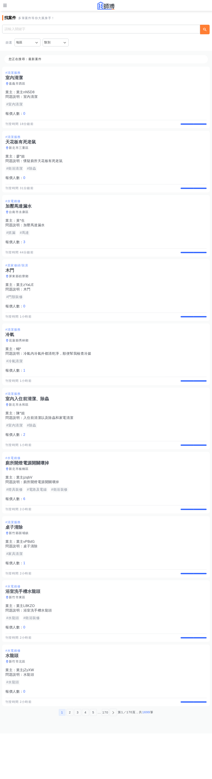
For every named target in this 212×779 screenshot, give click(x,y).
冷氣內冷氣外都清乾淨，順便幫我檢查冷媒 (57, 372)
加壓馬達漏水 (34, 234)
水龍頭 (28, 715)
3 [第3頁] (78, 758)
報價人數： (15, 113)
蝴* (18, 367)
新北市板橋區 (19, 496)
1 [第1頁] (62, 758)
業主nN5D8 (25, 92)
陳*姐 (20, 436)
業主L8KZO (25, 642)
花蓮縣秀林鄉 (19, 358)
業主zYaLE (25, 298)
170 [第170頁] (105, 758)
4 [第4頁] (85, 758)
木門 (27, 303)
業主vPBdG (25, 573)
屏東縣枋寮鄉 (19, 290)
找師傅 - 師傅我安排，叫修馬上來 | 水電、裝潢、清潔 (106, 6)
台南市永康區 (19, 221)
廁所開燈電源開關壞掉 (41, 509)
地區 (19, 42)
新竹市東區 (17, 633)
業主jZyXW (25, 711)
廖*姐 (20, 161)
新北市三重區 (19, 152)
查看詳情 (194, 126)
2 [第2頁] (70, 758)
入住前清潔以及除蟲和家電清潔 (48, 440)
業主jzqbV (24, 505)
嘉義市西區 (17, 83)
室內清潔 (30, 96)
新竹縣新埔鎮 (19, 565)
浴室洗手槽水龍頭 (37, 647)
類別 (47, 42)
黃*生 (20, 229)
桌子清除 (30, 578)
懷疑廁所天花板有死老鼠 (43, 165)
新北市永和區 (19, 427)
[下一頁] (113, 758)
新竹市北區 (17, 702)
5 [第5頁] (93, 758)
